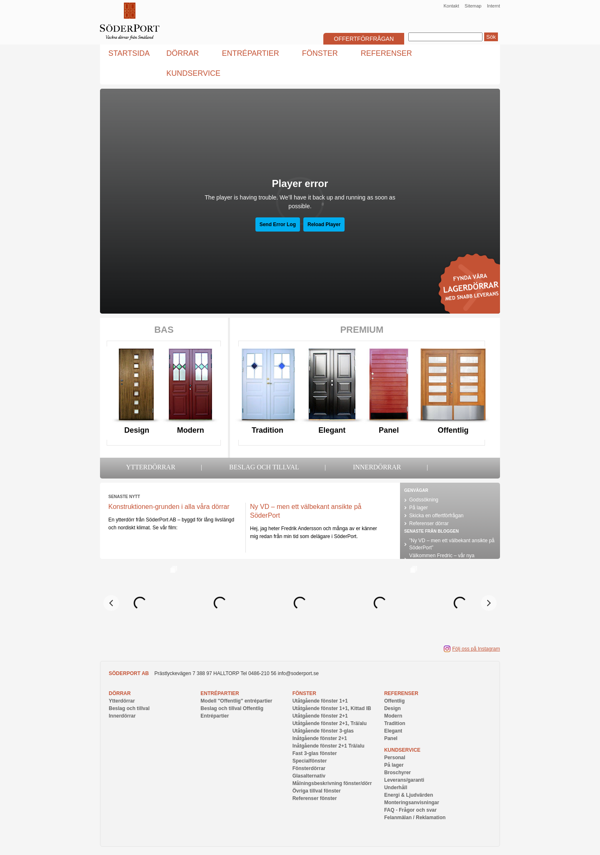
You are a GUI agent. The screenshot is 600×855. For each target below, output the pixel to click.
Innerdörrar (377, 467)
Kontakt (451, 5)
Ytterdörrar (150, 467)
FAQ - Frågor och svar (410, 810)
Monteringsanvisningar (411, 802)
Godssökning (423, 500)
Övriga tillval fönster (316, 791)
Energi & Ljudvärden (408, 795)
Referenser (401, 693)
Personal (394, 757)
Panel (389, 430)
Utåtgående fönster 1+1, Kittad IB (331, 708)
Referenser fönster (314, 798)
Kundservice (402, 750)
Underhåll (395, 787)
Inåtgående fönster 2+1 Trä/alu (328, 746)
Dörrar (120, 693)
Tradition (267, 430)
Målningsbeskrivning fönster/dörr (332, 783)
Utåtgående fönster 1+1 (320, 701)
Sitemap (473, 5)
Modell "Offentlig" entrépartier (236, 701)
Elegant (331, 430)
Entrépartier (219, 693)
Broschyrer (397, 772)
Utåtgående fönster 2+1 (320, 716)
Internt (493, 5)
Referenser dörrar (429, 523)
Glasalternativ (308, 776)
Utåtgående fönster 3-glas (323, 731)
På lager (418, 508)
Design (136, 430)
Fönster (304, 693)
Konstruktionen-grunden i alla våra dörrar (169, 506)
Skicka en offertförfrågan (436, 515)
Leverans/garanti (404, 780)
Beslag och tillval (264, 467)
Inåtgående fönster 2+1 (319, 738)
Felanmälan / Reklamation (414, 817)
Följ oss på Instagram (476, 649)
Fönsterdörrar (308, 768)
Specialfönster (309, 761)
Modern (190, 430)
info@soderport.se (298, 673)
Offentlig (453, 430)
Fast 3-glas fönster (314, 753)
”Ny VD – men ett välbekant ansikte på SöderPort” (452, 544)
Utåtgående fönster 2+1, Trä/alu (329, 723)
